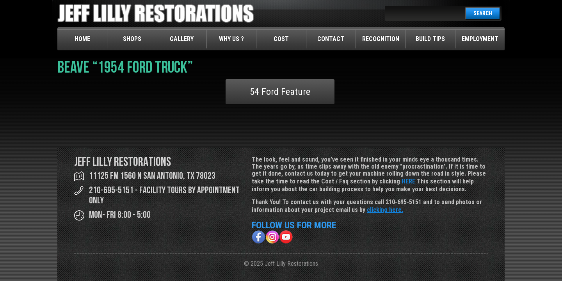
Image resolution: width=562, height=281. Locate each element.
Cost (281, 39)
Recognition (380, 39)
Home (82, 39)
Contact (330, 39)
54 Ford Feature (280, 91)
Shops (132, 39)
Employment (480, 39)
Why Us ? (231, 39)
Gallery (182, 39)
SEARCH (482, 13)
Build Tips (430, 39)
